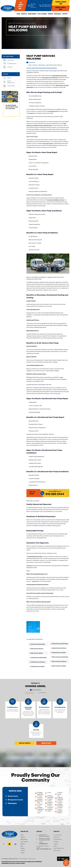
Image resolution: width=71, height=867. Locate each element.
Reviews (23, 843)
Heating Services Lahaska (59, 652)
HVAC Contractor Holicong (59, 661)
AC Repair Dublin (49, 810)
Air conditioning (8, 56)
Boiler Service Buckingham (38, 644)
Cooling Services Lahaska (38, 666)
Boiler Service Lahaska (37, 653)
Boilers (9, 77)
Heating (5, 74)
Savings (50, 13)
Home (18, 13)
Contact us (29, 565)
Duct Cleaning (42, 13)
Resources (57, 13)
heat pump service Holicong (49, 77)
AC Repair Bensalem (39, 796)
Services (24, 13)
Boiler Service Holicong (37, 648)
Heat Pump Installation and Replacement (39, 194)
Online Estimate (46, 743)
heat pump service (54, 111)
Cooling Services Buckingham (39, 657)
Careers (23, 852)
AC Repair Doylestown (50, 806)
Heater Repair (11, 85)
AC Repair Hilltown (59, 811)
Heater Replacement (10, 81)
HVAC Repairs (42, 692)
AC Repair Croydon (49, 803)
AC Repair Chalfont (49, 800)
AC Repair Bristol (39, 805)
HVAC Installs (29, 692)
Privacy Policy (32, 858)
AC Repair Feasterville (60, 798)
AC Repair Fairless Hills (59, 794)
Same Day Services (24, 743)
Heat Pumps (10, 60)
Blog (22, 846)
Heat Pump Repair (32, 136)
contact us (32, 113)
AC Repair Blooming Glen (39, 801)
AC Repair (10, 67)
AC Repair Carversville (50, 796)
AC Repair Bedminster (40, 793)
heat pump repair (47, 143)
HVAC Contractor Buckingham (60, 657)
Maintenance (32, 13)
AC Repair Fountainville (60, 805)
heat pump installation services (55, 199)
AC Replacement (11, 63)
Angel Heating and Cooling (59, 75)
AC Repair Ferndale (59, 801)
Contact (65, 13)
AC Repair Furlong (59, 808)
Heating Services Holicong (59, 648)
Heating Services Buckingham (60, 643)
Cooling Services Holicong (38, 662)
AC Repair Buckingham (40, 808)
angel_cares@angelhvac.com (43, 848)
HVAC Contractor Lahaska (59, 665)
